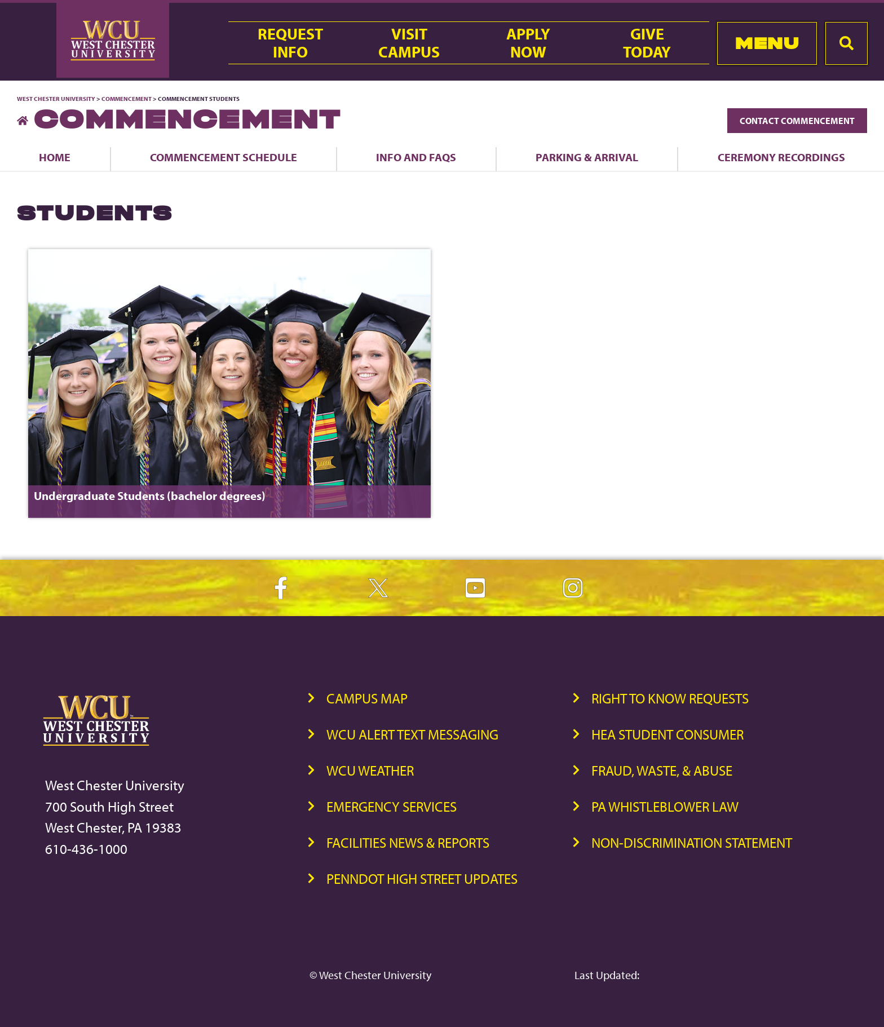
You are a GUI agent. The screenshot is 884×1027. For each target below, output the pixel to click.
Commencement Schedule (223, 157)
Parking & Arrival (587, 157)
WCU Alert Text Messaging (412, 734)
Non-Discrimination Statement (691, 842)
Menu (767, 43)
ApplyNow (528, 43)
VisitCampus (409, 43)
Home (54, 157)
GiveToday (647, 43)
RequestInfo (290, 43)
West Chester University (56, 99)
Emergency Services (391, 806)
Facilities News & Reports (407, 842)
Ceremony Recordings (781, 157)
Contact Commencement (797, 120)
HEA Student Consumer (667, 734)
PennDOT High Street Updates (422, 878)
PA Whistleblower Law (665, 806)
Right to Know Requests (670, 698)
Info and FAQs (416, 157)
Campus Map (367, 698)
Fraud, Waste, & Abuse (661, 770)
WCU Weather (370, 770)
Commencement (126, 99)
